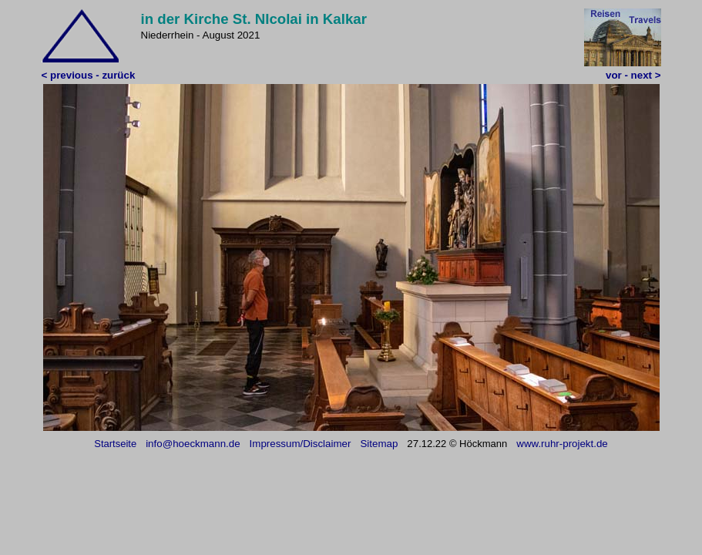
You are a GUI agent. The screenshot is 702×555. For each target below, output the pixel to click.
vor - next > (633, 75)
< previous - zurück (89, 75)
